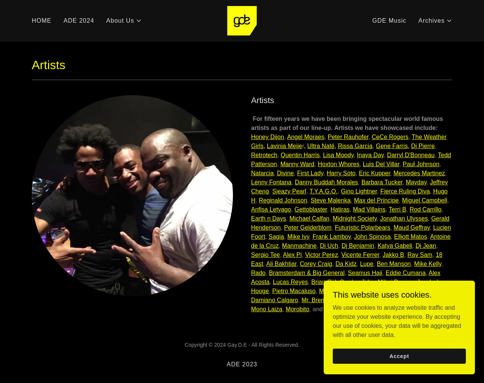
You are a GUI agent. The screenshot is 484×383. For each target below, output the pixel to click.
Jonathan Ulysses (404, 218)
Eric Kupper (374, 173)
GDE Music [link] (389, 20)
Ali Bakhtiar (281, 264)
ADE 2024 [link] (79, 20)
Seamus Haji (365, 273)
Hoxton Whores (338, 164)
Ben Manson (394, 264)
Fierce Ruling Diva (405, 191)
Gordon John (357, 282)
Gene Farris (392, 146)
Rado (258, 273)
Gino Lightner (359, 191)
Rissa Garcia (355, 146)
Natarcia (262, 173)
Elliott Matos (410, 236)
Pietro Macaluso (294, 291)
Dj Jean (426, 245)
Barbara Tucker (382, 182)
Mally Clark (334, 291)
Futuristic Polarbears (362, 227)
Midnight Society (355, 218)
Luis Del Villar (381, 164)
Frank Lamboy (331, 236)
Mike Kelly (427, 264)
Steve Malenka (330, 200)
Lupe (367, 264)
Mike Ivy (298, 236)
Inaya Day (370, 155)
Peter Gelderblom (307, 227)
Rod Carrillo (425, 209)
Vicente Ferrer (360, 255)
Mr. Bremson (318, 300)
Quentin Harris (300, 155)
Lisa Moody (338, 155)
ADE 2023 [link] (241, 364)
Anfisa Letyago (271, 209)
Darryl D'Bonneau (411, 155)
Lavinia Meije (284, 146)
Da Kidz (346, 264)
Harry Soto (341, 173)
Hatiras (340, 209)
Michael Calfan (309, 218)
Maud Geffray (412, 227)
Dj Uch (329, 245)
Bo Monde (366, 291)
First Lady (310, 173)
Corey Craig (316, 264)
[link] (242, 20)
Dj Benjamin (357, 245)
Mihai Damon (395, 282)
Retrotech (264, 155)
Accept (399, 371)
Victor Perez (321, 255)
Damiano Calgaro (274, 300)
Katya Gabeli (394, 245)
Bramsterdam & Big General (306, 273)
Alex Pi (292, 255)
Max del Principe (376, 200)
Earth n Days (268, 218)
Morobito (297, 309)
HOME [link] (41, 20)
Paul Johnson (421, 164)
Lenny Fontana (271, 182)
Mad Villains (369, 209)
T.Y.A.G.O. (323, 191)
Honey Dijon (267, 137)
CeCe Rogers (390, 137)
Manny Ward (297, 164)
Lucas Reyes (290, 282)
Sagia (276, 236)
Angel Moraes (305, 137)
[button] (124, 20)
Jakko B (393, 255)
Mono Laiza (266, 309)
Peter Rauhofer (348, 137)
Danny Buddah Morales (326, 182)
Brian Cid (323, 282)
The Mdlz (428, 291)
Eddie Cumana (406, 273)
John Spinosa (372, 236)
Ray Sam (420, 255)
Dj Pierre (422, 146)
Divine (285, 173)
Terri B (397, 209)
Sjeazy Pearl (289, 191)
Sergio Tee (265, 255)
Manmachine (299, 245)
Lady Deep (398, 291)
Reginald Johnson (283, 200)
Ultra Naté (321, 146)
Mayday (416, 182)
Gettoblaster (311, 209)
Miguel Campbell (424, 200)
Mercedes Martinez (419, 173)
